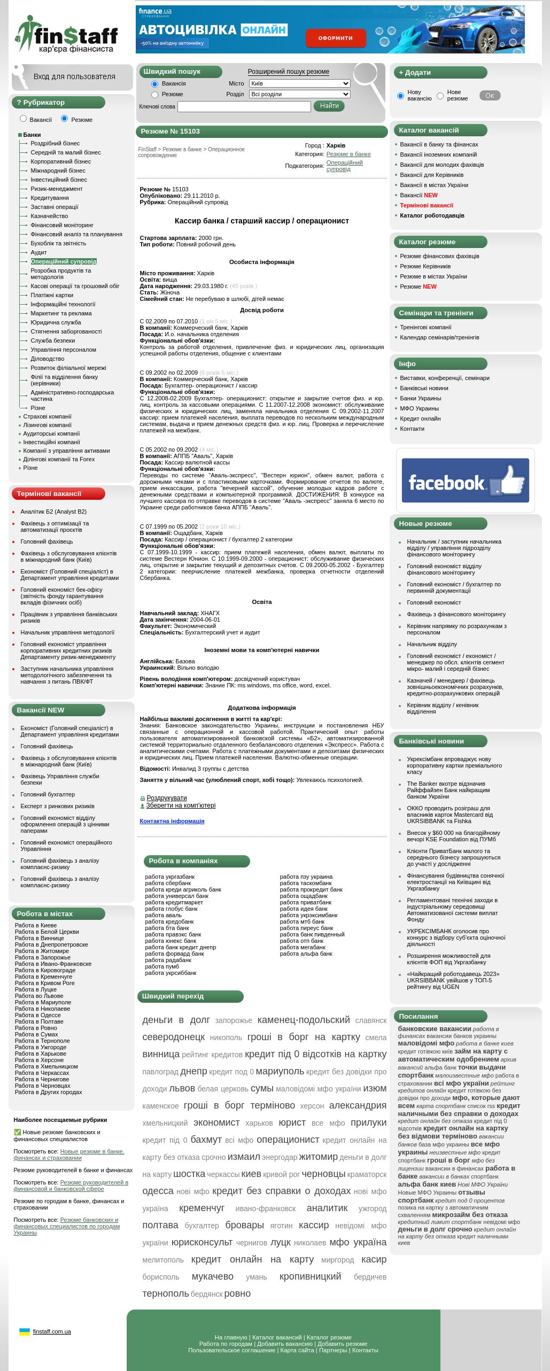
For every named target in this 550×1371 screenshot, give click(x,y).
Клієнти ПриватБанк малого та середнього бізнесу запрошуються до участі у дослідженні (454, 857)
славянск (371, 1020)
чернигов (251, 1242)
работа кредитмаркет (174, 902)
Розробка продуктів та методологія (61, 273)
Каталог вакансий (277, 1337)
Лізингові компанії (48, 425)
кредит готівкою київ (425, 1051)
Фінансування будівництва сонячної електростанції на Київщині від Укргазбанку (456, 882)
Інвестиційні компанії (52, 442)
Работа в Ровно (36, 1028)
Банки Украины (420, 398)
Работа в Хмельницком (46, 1066)
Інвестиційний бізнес (59, 179)
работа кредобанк (169, 921)
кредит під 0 (165, 1140)
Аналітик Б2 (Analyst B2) (54, 511)
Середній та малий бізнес (66, 152)
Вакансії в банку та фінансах (439, 144)
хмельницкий (165, 1123)
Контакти (412, 428)
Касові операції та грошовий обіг (75, 286)
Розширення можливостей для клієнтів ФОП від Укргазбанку (449, 958)
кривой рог (281, 1174)
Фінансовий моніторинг (62, 225)
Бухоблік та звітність (59, 243)
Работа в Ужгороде (41, 1047)
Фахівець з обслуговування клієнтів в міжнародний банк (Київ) (69, 556)
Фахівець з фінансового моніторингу (456, 614)
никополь (226, 1037)
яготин (281, 1225)
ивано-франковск (266, 1208)
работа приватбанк (305, 902)
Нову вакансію (420, 95)
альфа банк (440, 1067)
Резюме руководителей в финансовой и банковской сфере (71, 1185)
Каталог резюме (329, 1337)
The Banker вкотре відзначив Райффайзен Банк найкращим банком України (448, 790)
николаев (310, 1242)
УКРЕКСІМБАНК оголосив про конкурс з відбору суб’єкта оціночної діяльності (456, 937)
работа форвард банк (174, 953)
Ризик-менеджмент (57, 188)
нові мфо (192, 1191)
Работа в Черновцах (43, 1085)
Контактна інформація (172, 821)
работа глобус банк (171, 908)
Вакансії (419, 195)
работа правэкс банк (173, 934)
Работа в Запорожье (43, 957)
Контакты (365, 1350)
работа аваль (163, 915)
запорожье (233, 1020)
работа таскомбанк (306, 883)
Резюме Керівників (425, 266)
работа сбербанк (168, 883)
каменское (161, 1106)
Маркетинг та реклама (61, 313)
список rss (481, 1106)
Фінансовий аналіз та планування (76, 234)
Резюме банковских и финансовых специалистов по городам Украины (67, 1226)
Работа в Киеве (36, 925)
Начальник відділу (432, 644)
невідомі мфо (501, 1222)
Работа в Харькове (40, 1053)
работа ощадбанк (304, 896)
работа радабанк (168, 960)
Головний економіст (434, 602)
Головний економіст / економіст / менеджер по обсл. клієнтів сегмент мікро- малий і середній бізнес (456, 662)
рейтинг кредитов (212, 1054)
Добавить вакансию (285, 1344)
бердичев (370, 1277)
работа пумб (162, 966)
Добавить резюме (342, 1344)
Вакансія (174, 83)
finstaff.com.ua (52, 1331)
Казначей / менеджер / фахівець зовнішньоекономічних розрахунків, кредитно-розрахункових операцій (455, 686)
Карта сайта (297, 1350)
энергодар (279, 1157)
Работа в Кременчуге (44, 976)
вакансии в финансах (454, 1168)
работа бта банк (167, 928)
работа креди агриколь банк (183, 889)
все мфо (328, 1123)
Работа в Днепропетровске (51, 944)
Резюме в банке (349, 154)
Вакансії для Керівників (432, 175)
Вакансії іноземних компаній (438, 154)
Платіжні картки (52, 295)
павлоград (161, 1071)
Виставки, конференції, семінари (445, 378)
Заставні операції (55, 207)
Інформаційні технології (63, 304)
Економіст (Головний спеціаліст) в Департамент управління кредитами (70, 574)
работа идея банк (304, 908)
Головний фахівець (47, 541)
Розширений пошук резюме (288, 71)
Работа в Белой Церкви (47, 931)
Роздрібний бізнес (55, 143)
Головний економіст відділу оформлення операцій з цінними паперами (65, 824)
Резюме (172, 94)
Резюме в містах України (433, 276)
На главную (231, 1337)
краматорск (367, 1174)
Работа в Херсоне (39, 1060)
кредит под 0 (231, 1071)
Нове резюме (457, 95)
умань (256, 1277)
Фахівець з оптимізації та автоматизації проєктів (55, 526)
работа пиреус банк (307, 928)
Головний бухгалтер (48, 794)
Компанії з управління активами (67, 450)
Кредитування (50, 198)
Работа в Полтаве (39, 1021)
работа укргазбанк (170, 876)
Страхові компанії (48, 416)
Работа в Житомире (42, 951)
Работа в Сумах (36, 1034)
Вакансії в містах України (434, 185)
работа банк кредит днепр (180, 947)
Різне (38, 408)
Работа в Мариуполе (43, 1002)
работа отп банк (301, 941)
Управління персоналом (64, 349)
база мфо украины (444, 1144)
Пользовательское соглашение (231, 1350)
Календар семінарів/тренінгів (439, 337)
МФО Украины (419, 408)
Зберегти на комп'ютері (181, 805)
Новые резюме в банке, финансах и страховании (69, 1154)
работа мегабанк (303, 947)
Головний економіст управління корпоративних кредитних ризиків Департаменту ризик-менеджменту (68, 650)
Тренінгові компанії (426, 327)
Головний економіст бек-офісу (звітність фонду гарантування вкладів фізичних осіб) (62, 596)
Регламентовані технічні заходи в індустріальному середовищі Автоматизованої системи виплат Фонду (452, 910)
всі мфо (239, 1140)
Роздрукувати (167, 798)
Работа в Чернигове (42, 1079)
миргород (337, 1260)
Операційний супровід (64, 261)
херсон (312, 1106)
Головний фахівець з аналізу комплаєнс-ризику (60, 863)
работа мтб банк (302, 921)
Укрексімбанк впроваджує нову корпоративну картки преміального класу (454, 765)
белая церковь (223, 1089)
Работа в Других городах (48, 1092)
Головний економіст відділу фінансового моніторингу (444, 569)
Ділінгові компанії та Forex (59, 459)
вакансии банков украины (462, 1036)
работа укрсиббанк (171, 973)
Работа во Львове (39, 996)
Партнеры (333, 1350)
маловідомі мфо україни (318, 1089)
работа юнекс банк (171, 941)
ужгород (373, 1208)
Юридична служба (56, 322)
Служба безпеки (53, 340)
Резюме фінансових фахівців (439, 256)
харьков (259, 1123)
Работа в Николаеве (43, 1008)
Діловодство (48, 358)
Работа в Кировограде (45, 970)
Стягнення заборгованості (66, 331)
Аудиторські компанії (52, 433)
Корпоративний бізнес (61, 161)
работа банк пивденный (312, 934)
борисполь (161, 1277)
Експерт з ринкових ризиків (58, 806)
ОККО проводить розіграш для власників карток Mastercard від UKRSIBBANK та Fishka (450, 814)
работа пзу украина (306, 876)
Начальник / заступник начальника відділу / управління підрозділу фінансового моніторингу (454, 547)
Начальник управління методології (68, 632)
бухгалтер (201, 1225)
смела (376, 1037)
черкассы (223, 1174)
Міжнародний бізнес (58, 170)
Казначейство (49, 216)
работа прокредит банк (311, 889)
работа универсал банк (176, 896)
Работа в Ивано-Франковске (53, 964)
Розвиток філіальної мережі (68, 368)
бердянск (207, 1294)
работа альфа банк (306, 953)
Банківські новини (424, 388)
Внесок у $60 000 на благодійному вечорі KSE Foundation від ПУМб (453, 836)
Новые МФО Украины (427, 1192)
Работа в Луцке (36, 989)
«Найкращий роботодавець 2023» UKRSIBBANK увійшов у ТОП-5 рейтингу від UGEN (453, 980)
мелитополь (163, 1260)
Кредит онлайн (420, 418)
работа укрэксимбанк (309, 915)
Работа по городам (225, 1344)
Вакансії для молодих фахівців (442, 164)
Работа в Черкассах (42, 1073)
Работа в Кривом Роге (45, 983)
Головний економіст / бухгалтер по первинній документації (454, 587)
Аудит (39, 252)
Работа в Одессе (38, 1015)
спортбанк (485, 1176)
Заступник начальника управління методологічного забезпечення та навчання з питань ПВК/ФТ (67, 675)
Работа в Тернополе (42, 1040)
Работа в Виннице (39, 938)
